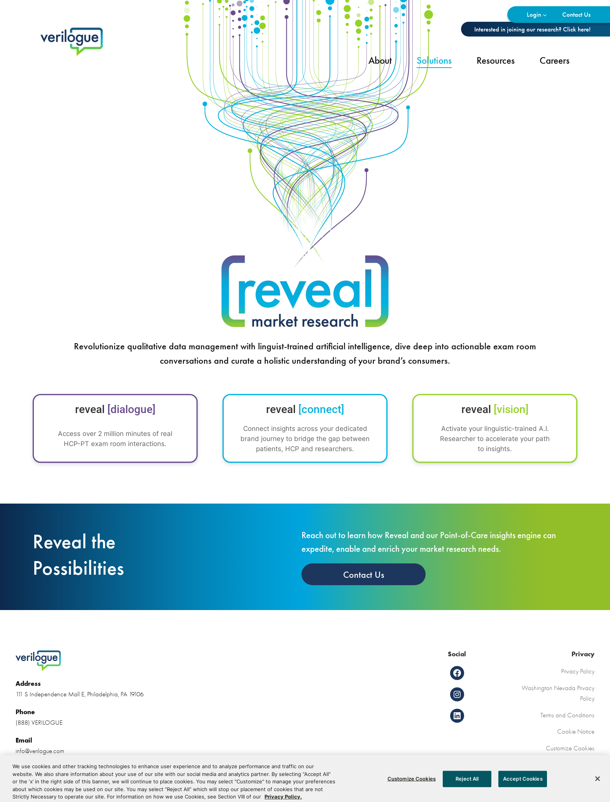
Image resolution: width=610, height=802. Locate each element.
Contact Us (363, 574)
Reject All (467, 786)
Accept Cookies (523, 786)
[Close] (597, 786)
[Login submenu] (545, 14)
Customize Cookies (570, 748)
